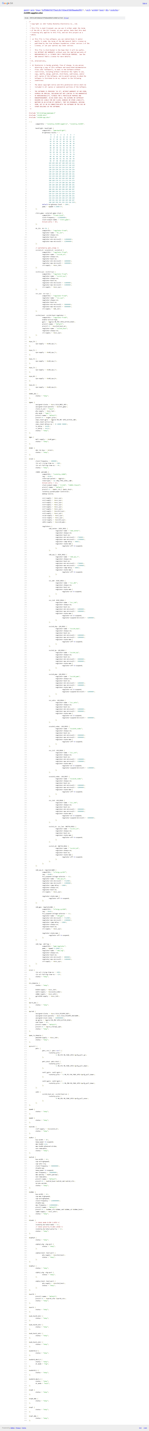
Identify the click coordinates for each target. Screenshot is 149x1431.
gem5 (26, 10)
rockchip (114, 10)
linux (38, 10)
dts (107, 10)
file (66, 18)
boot (101, 10)
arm (32, 10)
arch (88, 10)
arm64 (95, 10)
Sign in (145, 3)
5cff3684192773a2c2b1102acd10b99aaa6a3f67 (62, 10)
